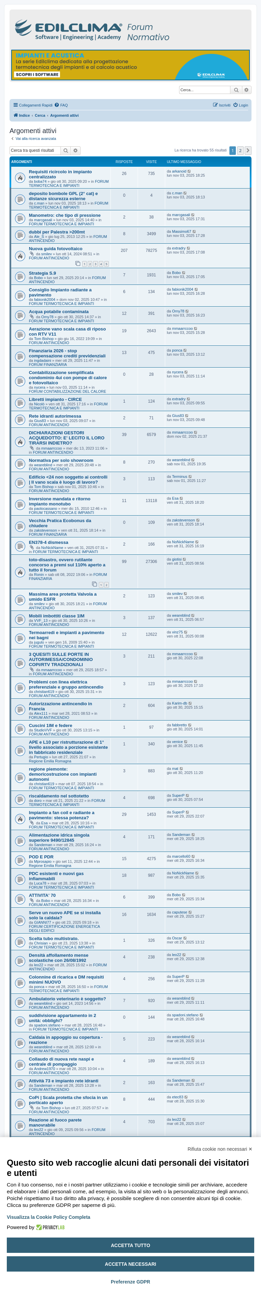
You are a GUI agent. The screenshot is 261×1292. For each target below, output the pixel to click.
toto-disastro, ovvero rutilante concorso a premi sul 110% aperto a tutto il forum (67, 564)
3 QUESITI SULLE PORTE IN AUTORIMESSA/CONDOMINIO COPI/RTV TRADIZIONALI (61, 659)
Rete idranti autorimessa (55, 416)
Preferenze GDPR (130, 1282)
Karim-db (179, 703)
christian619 (44, 692)
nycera (39, 387)
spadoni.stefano (47, 1025)
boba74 (40, 181)
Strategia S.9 (42, 273)
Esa (175, 498)
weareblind (43, 465)
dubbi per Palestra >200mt (57, 232)
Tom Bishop (43, 339)
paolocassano (45, 508)
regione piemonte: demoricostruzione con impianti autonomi (63, 774)
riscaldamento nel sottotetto (59, 795)
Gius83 (40, 421)
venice (177, 742)
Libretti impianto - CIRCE (55, 399)
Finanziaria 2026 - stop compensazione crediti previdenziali (67, 353)
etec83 (177, 1097)
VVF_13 (41, 620)
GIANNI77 (42, 922)
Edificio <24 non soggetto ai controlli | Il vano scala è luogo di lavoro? (68, 479)
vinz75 (177, 632)
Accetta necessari (130, 1264)
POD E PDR (41, 856)
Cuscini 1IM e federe (50, 725)
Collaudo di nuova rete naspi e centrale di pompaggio (61, 1061)
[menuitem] (61, 105)
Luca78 (40, 883)
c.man (39, 203)
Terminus (179, 476)
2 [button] (240, 150)
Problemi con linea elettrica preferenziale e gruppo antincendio (66, 684)
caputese (179, 912)
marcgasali (43, 220)
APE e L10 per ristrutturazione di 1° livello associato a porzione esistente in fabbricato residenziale (68, 747)
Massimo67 (181, 231)
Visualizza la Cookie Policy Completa (48, 1217)
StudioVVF (43, 730)
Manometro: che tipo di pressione (65, 215)
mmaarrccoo (182, 328)
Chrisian (41, 943)
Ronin (39, 574)
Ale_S (39, 237)
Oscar (177, 938)
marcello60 (181, 856)
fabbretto (179, 725)
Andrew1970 (44, 1069)
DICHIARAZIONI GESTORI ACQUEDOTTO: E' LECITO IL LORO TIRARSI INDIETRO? (66, 438)
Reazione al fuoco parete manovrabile (55, 1122)
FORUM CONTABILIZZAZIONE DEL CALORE (67, 391)
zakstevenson (45, 530)
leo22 (38, 965)
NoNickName (52, 548)
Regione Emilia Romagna (50, 761)
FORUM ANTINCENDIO (49, 258)
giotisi (176, 559)
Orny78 (47, 317)
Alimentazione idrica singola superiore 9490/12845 (59, 838)
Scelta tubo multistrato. (54, 938)
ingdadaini (42, 360)
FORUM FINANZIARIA (48, 364)
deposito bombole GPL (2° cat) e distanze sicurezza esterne (63, 196)
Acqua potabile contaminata (59, 311)
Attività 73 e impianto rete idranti (63, 1080)
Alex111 (41, 713)
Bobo (38, 278)
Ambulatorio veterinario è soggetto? (67, 998)
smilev (46, 254)
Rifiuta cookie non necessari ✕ (220, 1149)
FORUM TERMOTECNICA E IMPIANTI (69, 183)
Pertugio (41, 757)
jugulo (39, 642)
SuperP (178, 795)
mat (175, 768)
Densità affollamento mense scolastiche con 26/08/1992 (58, 958)
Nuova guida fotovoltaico (56, 248)
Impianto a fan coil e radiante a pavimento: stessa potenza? (61, 815)
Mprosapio (42, 861)
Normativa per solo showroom (61, 460)
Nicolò (39, 404)
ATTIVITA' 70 (42, 895)
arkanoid (179, 171)
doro (37, 800)
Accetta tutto (130, 1245)
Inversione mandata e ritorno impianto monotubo (59, 501)
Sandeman (43, 845)
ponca (177, 350)
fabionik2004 (44, 299)
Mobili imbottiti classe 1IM (56, 615)
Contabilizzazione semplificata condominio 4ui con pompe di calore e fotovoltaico (68, 377)
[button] (248, 150)
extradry (179, 248)
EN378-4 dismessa (48, 542)
